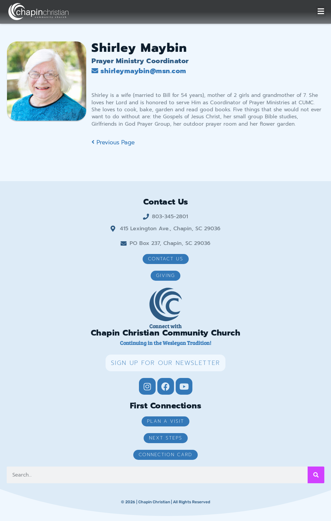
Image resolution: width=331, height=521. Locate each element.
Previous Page (113, 142)
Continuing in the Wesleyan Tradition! (165, 342)
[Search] (316, 475)
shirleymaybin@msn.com (139, 71)
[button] (321, 11)
